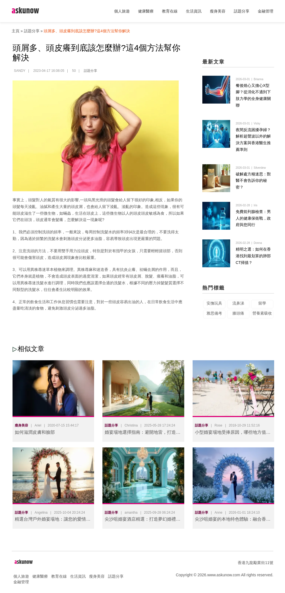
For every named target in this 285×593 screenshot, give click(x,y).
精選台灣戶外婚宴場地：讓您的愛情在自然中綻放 (52, 520)
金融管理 (265, 11)
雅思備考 (214, 317)
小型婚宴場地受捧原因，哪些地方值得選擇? (233, 433)
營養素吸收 (262, 317)
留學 (262, 307)
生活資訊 (194, 11)
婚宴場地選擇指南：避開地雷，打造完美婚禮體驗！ (142, 433)
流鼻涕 (238, 307)
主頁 (15, 31)
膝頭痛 (238, 317)
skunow (25, 11)
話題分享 (241, 11)
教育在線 (170, 11)
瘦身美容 (217, 11)
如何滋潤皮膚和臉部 (35, 432)
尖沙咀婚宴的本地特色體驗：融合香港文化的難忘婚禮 (233, 520)
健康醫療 (146, 11)
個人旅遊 (122, 11)
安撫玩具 (214, 307)
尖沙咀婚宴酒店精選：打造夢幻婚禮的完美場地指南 (142, 520)
